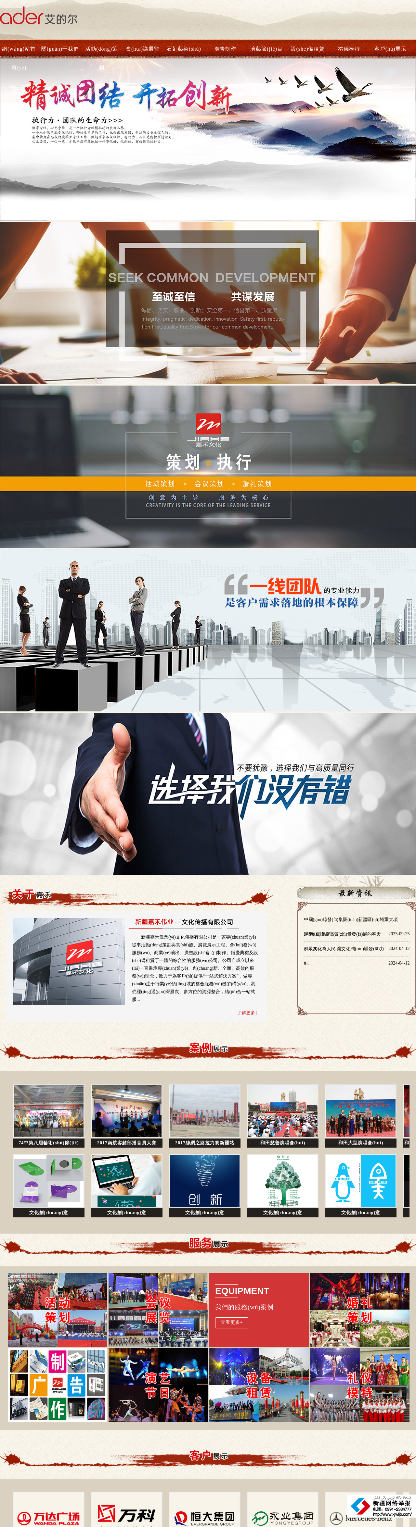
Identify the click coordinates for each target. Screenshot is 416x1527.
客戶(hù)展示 (390, 49)
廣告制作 (225, 49)
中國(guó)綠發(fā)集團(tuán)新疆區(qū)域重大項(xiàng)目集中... (357, 922)
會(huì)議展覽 (143, 49)
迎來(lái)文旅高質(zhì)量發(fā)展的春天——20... (357, 937)
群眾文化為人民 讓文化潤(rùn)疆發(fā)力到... (357, 951)
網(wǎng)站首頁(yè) (19, 52)
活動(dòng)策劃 (101, 52)
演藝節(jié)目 (266, 49)
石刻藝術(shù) (184, 49)
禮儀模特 (349, 49)
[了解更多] (246, 1012)
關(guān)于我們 (60, 49)
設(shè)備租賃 (308, 49)
